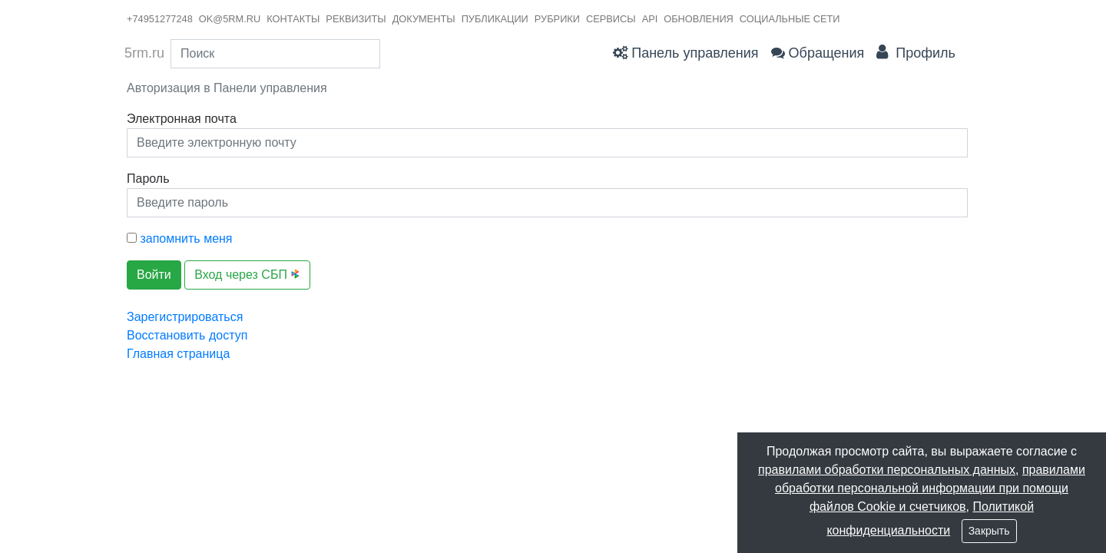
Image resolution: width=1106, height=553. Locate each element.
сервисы (611, 19)
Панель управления (685, 53)
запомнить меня (180, 238)
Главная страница (178, 353)
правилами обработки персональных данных (886, 469)
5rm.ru (144, 53)
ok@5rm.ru (230, 19)
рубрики (557, 19)
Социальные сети (790, 19)
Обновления (698, 19)
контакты (293, 19)
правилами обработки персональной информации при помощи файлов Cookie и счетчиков (930, 488)
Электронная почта (182, 118)
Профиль (915, 52)
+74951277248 (160, 19)
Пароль (148, 178)
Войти (154, 274)
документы (423, 19)
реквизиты (356, 19)
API (650, 19)
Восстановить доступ (187, 335)
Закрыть (989, 531)
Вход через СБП (247, 274)
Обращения (818, 53)
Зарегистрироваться (185, 316)
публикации (495, 19)
